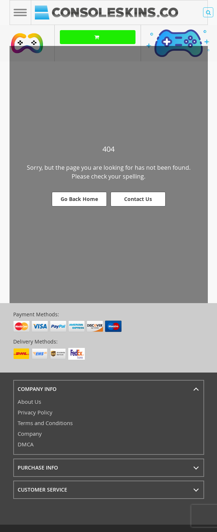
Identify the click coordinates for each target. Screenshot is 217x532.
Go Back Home (79, 198)
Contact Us (138, 198)
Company (30, 433)
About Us (29, 401)
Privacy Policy (35, 412)
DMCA (26, 444)
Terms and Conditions (45, 423)
